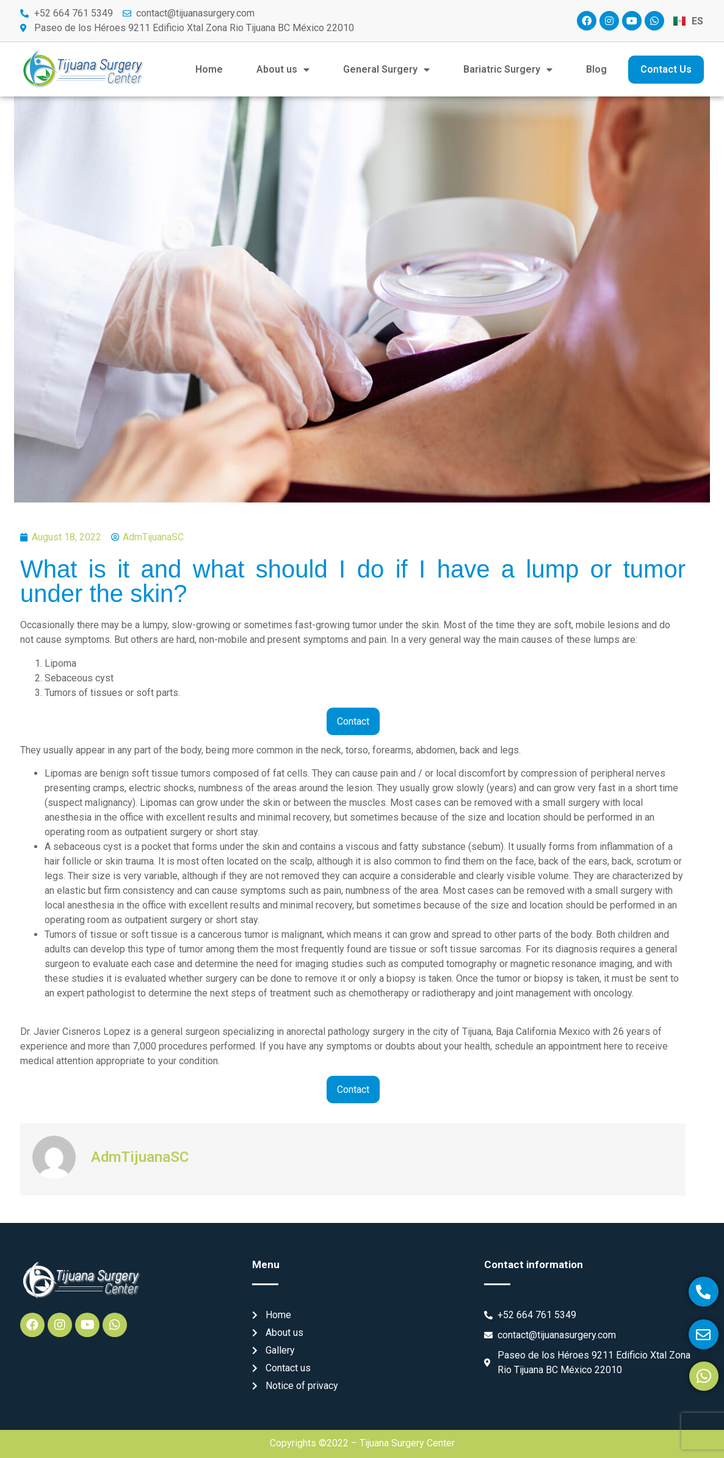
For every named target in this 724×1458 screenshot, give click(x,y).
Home (209, 69)
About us (283, 70)
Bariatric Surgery (507, 70)
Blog (596, 69)
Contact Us (666, 69)
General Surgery (386, 70)
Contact (353, 721)
